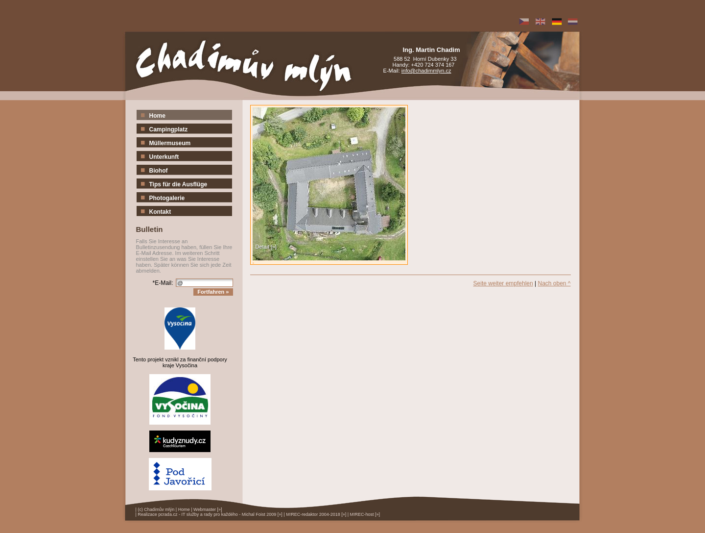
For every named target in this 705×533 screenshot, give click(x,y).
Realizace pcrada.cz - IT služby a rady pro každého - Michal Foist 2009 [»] (210, 514)
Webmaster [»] (207, 509)
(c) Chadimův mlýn (156, 509)
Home (184, 509)
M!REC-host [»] (365, 514)
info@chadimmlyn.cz (426, 71)
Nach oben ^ (554, 283)
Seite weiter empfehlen (503, 283)
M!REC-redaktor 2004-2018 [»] (316, 514)
